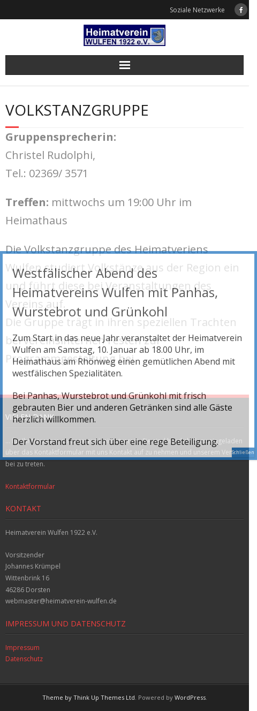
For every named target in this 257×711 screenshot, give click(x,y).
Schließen (243, 452)
